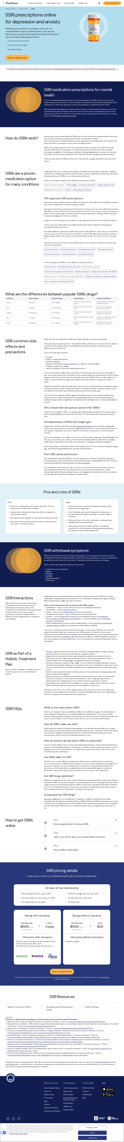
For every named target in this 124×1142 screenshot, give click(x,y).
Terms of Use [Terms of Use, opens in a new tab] (23, 1134)
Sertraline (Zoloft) (51, 249)
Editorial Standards (51, 1108)
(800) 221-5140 (88, 1088)
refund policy (105, 977)
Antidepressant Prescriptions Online (62, 1008)
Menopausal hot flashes (82, 190)
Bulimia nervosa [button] (50, 276)
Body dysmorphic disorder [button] (54, 185)
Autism (68, 190)
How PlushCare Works (52, 1088)
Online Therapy (93, 1007)
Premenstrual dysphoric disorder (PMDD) (101, 276)
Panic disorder (50, 267)
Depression (25, 9)
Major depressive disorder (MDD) (104, 272)
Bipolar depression (83, 272)
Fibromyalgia (72, 185)
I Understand (92, 1138)
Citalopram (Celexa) (68, 249)
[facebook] (18, 1118)
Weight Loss (67, 1106)
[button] (35, 3)
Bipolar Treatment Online (20, 1007)
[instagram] (7, 1118)
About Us (47, 1091)
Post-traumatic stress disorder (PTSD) (59, 281)
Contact (86, 1091)
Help (84, 1098)
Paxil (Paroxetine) (69, 254)
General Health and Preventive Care (70, 1099)
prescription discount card (107, 69)
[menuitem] (10, 3)
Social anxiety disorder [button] (90, 267)
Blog (45, 1101)
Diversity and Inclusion (52, 1111)
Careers (47, 1104)
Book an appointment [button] (17, 57)
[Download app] (108, 1089)
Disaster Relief (68, 1110)
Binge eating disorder (106, 185)
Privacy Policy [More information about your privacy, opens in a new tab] (14, 1134)
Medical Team (49, 1095)
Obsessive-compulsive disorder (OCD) (59, 272)
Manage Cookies (92, 1127)
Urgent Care (67, 1091)
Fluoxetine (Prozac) (105, 249)
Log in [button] (99, 3)
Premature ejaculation (87, 185)
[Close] (121, 1132)
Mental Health (12, 9)
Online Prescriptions (70, 1088)
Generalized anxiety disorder (68, 267)
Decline (92, 1133)
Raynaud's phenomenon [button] (53, 190)
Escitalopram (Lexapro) (86, 249)
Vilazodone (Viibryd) (85, 254)
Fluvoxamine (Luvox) (52, 254)
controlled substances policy (63, 69)
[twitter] (13, 1118)
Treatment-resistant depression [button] (71, 276)
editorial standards (102, 1062)
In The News (48, 1098)
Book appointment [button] (112, 3)
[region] (62, 1132)
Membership (87, 1095)
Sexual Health (68, 1103)
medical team (13, 1064)
